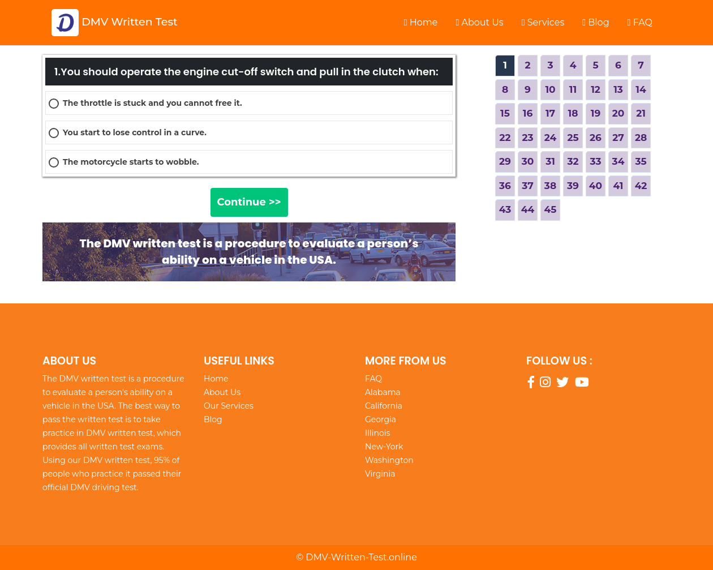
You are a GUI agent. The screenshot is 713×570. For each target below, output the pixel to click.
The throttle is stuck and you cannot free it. (152, 103)
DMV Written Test (114, 22)
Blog (595, 22)
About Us (479, 22)
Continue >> (249, 202)
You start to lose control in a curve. (135, 132)
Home (421, 22)
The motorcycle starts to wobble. (131, 162)
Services (543, 22)
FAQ (640, 22)
